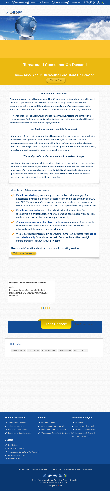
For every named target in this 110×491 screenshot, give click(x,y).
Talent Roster (33, 350)
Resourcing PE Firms (16, 455)
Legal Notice (56, 469)
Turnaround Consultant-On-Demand (56, 433)
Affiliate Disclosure (72, 469)
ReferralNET (80, 423)
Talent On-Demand (16, 426)
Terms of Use (23, 469)
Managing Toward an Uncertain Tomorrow (27, 283)
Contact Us (88, 469)
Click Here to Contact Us (24, 253)
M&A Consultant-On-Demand (53, 430)
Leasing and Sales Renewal (19, 433)
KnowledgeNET (65, 350)
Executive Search (48, 423)
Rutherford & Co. (18, 350)
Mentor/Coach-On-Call (84, 426)
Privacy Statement (39, 469)
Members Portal (80, 350)
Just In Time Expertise (17, 423)
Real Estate (13, 445)
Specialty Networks (83, 436)
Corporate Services (16, 448)
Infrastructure (14, 459)
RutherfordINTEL (49, 350)
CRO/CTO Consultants (17, 430)
